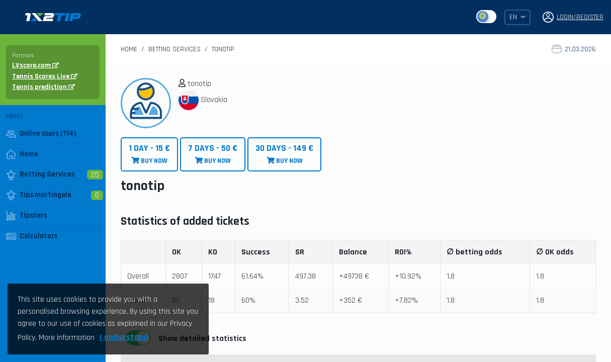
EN (517, 17)
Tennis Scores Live (44, 76)
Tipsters (26, 216)
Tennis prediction (43, 87)
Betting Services (40, 174)
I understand (124, 337)
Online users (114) (41, 134)
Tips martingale (38, 195)
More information (67, 337)
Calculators (31, 236)
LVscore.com (35, 65)
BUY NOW (149, 154)
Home (22, 154)
